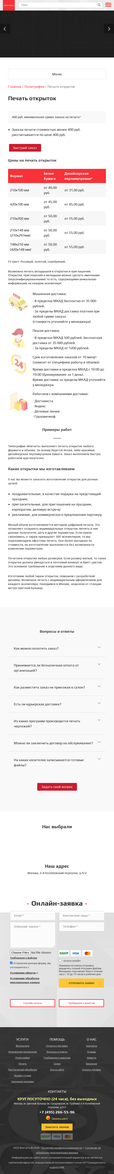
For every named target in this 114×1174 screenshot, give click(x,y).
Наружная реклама (22, 1081)
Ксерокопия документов (22, 1051)
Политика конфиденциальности (62, 1147)
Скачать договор (91, 1069)
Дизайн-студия (22, 1075)
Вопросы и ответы (57, 1051)
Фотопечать (22, 1045)
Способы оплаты (32, 1003)
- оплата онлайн (69, 960)
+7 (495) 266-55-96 (57, 1112)
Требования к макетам (81, 1003)
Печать (22, 1063)
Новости (91, 1057)
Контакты (91, 1045)
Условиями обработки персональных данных (25, 980)
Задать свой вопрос (57, 787)
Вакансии (91, 1063)
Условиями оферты (23, 972)
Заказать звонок (57, 1127)
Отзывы (91, 1051)
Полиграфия (22, 1057)
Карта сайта (57, 1069)
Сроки (57, 1063)
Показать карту (60, 1118)
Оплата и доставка (57, 1045)
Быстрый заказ (25, 148)
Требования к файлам (23, 957)
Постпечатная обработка (22, 1069)
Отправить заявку (81, 983)
